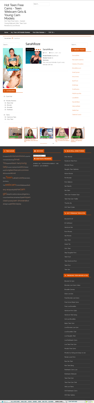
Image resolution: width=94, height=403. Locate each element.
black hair (16, 163)
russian (27, 156)
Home (6, 32)
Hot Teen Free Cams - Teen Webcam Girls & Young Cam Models (15, 11)
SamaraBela (75, 55)
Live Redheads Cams (71, 340)
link (92, 373)
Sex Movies (68, 235)
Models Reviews (11, 100)
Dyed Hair (9, 96)
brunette (20, 178)
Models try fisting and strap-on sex (75, 353)
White (18, 167)
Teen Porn (68, 265)
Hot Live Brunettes (70, 319)
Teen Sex (67, 269)
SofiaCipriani (76, 72)
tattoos (23, 167)
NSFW (17, 189)
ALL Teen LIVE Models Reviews (20, 32)
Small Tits (67, 244)
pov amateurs (44, 165)
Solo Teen (10, 119)
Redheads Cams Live (71, 369)
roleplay (18, 204)
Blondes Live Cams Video (72, 285)
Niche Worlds (69, 173)
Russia (9, 167)
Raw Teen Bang (69, 365)
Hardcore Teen (11, 117)
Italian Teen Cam (69, 323)
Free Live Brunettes (70, 306)
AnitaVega (75, 85)
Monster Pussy (69, 165)
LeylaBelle (75, 97)
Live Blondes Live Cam (71, 327)
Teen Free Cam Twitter (71, 199)
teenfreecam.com (17, 170)
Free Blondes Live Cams (72, 298)
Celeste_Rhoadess (77, 64)
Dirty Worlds (68, 156)
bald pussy (8, 201)
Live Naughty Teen (70, 336)
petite (12, 204)
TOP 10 (51, 32)
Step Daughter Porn (70, 252)
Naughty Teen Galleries (72, 169)
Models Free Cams (70, 348)
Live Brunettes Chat (70, 331)
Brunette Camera (70, 289)
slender (26, 178)
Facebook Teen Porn (71, 161)
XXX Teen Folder (70, 207)
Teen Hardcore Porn (71, 261)
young (7, 170)
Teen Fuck (68, 257)
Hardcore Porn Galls (71, 310)
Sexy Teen (68, 240)
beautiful (26, 185)
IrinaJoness (75, 76)
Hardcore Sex (69, 227)
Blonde (9, 105)
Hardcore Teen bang (71, 315)
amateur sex (37, 163)
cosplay (13, 167)
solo (7, 159)
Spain (22, 197)
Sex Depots (68, 186)
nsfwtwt (21, 156)
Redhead (10, 109)
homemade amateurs (48, 163)
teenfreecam (11, 197)
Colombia (19, 185)
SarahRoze (48, 49)
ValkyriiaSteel (76, 106)
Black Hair (30, 49)
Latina (14, 178)
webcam (10, 184)
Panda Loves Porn (70, 357)
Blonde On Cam (69, 281)
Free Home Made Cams (72, 302)
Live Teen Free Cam (70, 344)
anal (25, 200)
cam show (18, 200)
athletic (18, 197)
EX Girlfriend (68, 223)
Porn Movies (68, 231)
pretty (12, 190)
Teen (9, 177)
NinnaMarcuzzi (76, 68)
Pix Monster (68, 178)
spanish (9, 163)
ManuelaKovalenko (78, 59)
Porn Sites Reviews (39, 32)
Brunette (9, 107)
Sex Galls (67, 190)
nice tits (8, 173)
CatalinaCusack (76, 114)
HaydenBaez (76, 102)
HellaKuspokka (76, 93)
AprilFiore (75, 81)
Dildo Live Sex (69, 293)
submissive (13, 156)
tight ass (7, 204)
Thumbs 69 (68, 203)
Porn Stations (68, 182)
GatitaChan (75, 110)
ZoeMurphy (75, 89)
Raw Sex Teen (69, 361)
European (5, 156)
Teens (8, 115)
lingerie (25, 194)
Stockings (11, 159)
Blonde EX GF (69, 219)
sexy (20, 194)
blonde (16, 194)
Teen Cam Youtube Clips (72, 194)
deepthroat (10, 194)
